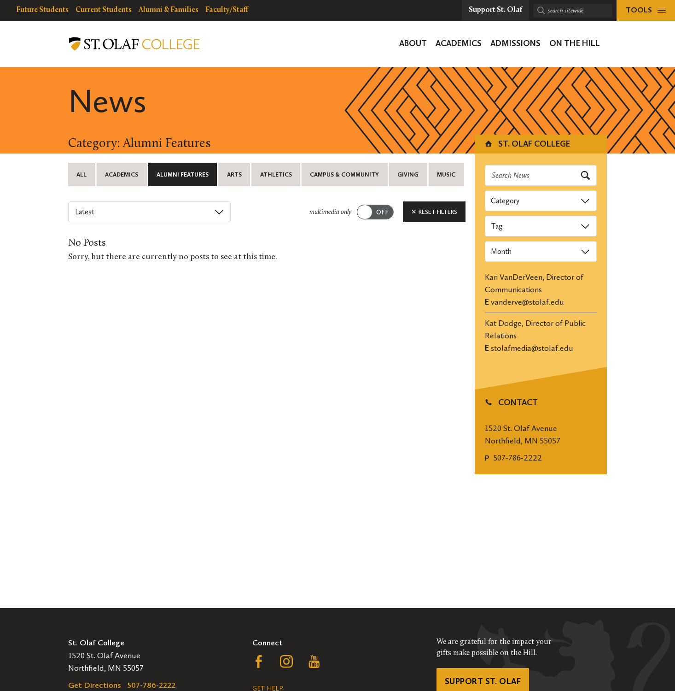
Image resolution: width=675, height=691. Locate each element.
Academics (121, 174)
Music (446, 174)
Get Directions (94, 685)
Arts (234, 174)
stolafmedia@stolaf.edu (532, 348)
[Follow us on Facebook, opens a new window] (258, 663)
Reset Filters (434, 211)
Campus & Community (344, 174)
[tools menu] (646, 10)
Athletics (276, 174)
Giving (408, 174)
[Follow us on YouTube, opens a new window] (314, 663)
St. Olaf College (527, 144)
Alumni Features (183, 174)
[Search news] (541, 175)
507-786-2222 (517, 458)
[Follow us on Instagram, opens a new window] (286, 663)
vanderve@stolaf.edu (527, 302)
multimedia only (330, 212)
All (81, 174)
